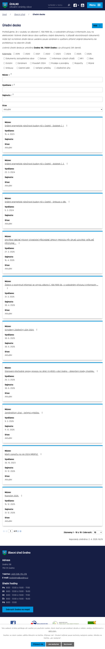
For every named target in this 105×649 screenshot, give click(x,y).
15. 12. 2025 (10, 504)
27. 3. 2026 (10, 251)
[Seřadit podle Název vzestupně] (11, 73)
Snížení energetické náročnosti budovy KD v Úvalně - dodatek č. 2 (37, 163)
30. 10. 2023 (10, 462)
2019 (18, 53)
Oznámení (22, 63)
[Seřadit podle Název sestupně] (11, 74)
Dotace (43, 58)
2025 (79, 53)
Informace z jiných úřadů (63, 58)
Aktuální (8, 147)
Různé (91, 63)
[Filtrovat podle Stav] (52, 109)
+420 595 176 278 (19, 574)
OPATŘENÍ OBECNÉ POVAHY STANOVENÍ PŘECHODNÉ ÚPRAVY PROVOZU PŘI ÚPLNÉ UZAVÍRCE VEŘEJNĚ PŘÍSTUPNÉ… (49, 241)
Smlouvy (9, 67)
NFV (82, 58)
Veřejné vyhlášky (43, 67)
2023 (58, 53)
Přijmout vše (38, 644)
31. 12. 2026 (10, 471)
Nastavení (68, 644)
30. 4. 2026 (10, 305)
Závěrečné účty (63, 67)
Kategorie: (6, 53)
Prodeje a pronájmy (60, 63)
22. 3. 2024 (10, 172)
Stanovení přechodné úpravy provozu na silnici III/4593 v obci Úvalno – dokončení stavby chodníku (52, 371)
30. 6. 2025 (10, 338)
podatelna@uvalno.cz (18, 577)
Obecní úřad (19, 14)
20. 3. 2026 (10, 379)
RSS (97, 25)
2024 (68, 53)
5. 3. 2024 (9, 210)
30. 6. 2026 (10, 346)
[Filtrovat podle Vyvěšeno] (52, 89)
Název (6, 74)
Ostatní (9, 63)
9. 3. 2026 (9, 421)
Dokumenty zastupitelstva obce (20, 58)
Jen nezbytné (53, 644)
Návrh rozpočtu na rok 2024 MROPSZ (24, 454)
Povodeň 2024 (39, 63)
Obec (91, 58)
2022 (48, 53)
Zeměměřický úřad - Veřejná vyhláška (24, 412)
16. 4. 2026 (9, 260)
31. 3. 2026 (9, 296)
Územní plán (24, 67)
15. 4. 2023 (9, 134)
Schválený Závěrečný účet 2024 (21, 329)
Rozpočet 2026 (14, 495)
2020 (27, 53)
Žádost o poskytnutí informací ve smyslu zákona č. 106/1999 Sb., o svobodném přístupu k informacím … (51, 286)
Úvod (4, 14)
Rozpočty (79, 63)
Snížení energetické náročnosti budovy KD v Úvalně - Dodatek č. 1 (36, 125)
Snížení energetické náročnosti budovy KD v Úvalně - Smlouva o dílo (38, 201)
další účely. (52, 631)
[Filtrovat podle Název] (52, 79)
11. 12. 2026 (10, 429)
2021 (38, 53)
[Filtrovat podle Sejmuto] (52, 99)
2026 (89, 53)
